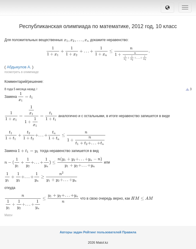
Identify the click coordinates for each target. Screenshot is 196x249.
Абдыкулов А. (19, 67)
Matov (8, 215)
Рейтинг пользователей (102, 232)
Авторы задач (71, 232)
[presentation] (76, 40)
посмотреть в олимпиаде (21, 72)
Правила (129, 232)
